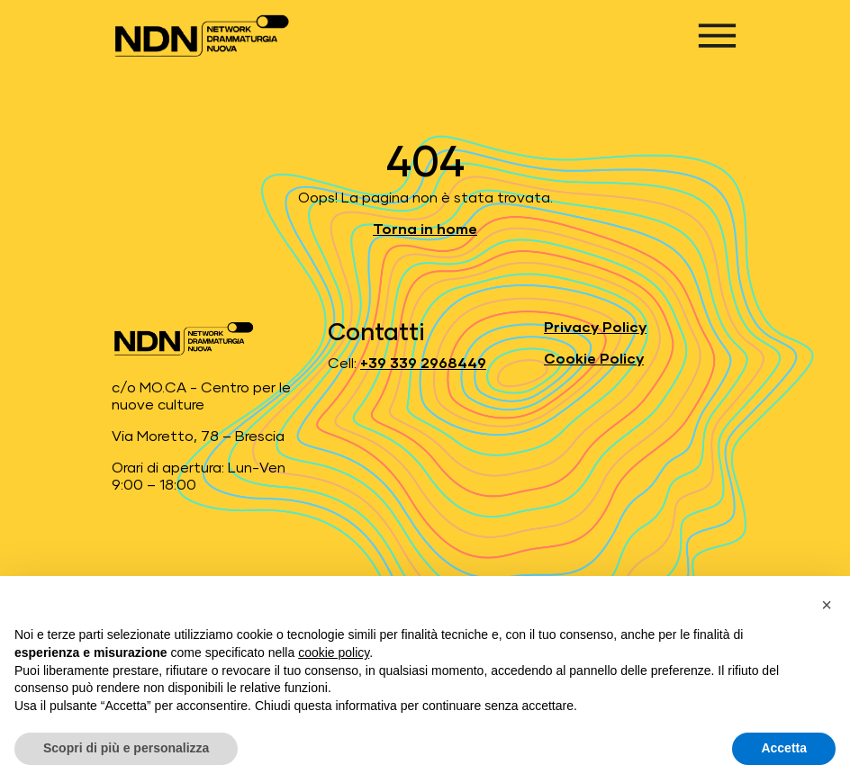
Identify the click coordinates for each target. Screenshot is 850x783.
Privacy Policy (595, 327)
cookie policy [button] (333, 652)
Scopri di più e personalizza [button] (126, 748)
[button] (826, 604)
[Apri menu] (717, 35)
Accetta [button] (784, 748)
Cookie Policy (594, 359)
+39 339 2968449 (423, 363)
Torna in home (425, 229)
